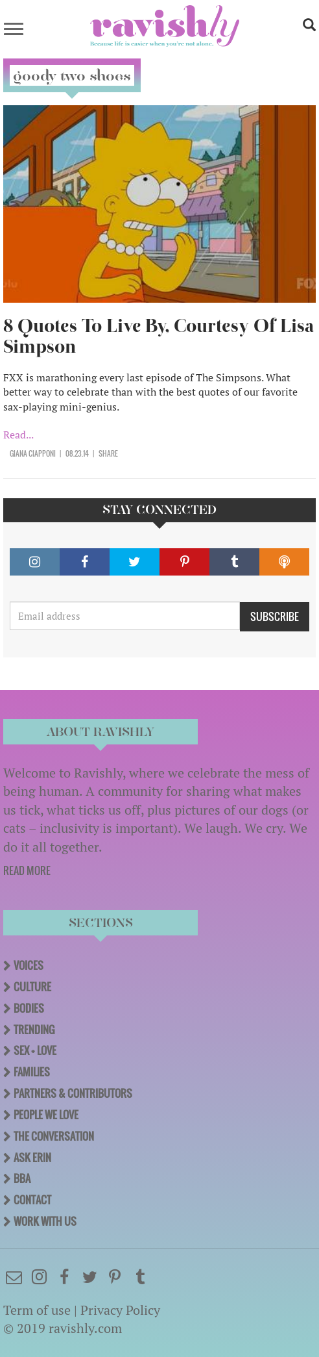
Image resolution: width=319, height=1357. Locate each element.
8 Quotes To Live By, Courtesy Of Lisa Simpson (158, 336)
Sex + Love (35, 1050)
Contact (32, 1200)
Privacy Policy (120, 1310)
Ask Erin (32, 1157)
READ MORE (27, 870)
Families (32, 1072)
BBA (22, 1178)
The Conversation (54, 1136)
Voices (28, 965)
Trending (34, 1029)
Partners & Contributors (73, 1093)
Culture (32, 987)
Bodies (29, 1008)
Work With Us (45, 1221)
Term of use (37, 1310)
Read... (18, 434)
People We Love (46, 1114)
